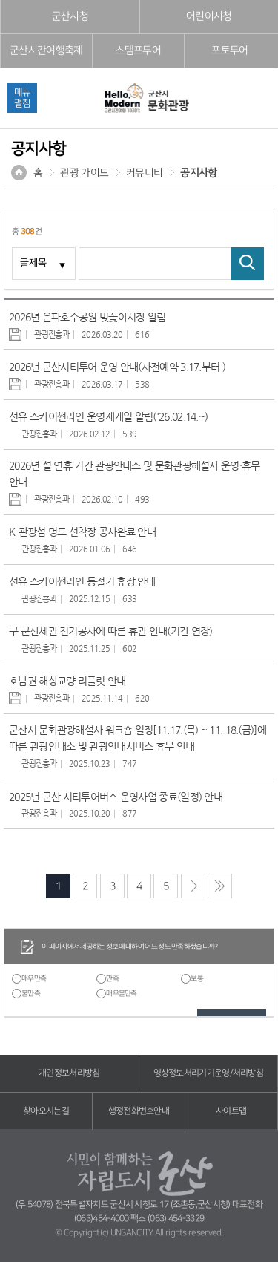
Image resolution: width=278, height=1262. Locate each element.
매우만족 (33, 978)
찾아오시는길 (46, 1111)
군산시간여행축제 (46, 50)
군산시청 (70, 16)
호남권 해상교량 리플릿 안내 (67, 681)
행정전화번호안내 (138, 1111)
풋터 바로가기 (0, 0)
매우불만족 (121, 993)
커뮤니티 (144, 173)
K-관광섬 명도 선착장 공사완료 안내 (82, 531)
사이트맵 (231, 1111)
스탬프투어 (138, 50)
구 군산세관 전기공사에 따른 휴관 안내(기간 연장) (110, 631)
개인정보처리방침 (69, 1073)
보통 (197, 978)
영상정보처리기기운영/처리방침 (208, 1073)
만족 (112, 978)
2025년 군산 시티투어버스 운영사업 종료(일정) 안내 (115, 796)
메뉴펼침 (22, 97)
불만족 (30, 993)
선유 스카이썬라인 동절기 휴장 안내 (82, 581)
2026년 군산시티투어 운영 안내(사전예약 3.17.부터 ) (117, 367)
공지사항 (198, 173)
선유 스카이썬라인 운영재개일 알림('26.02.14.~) (108, 416)
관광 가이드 (84, 173)
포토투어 (229, 50)
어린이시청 (209, 16)
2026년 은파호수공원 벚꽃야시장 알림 (87, 317)
